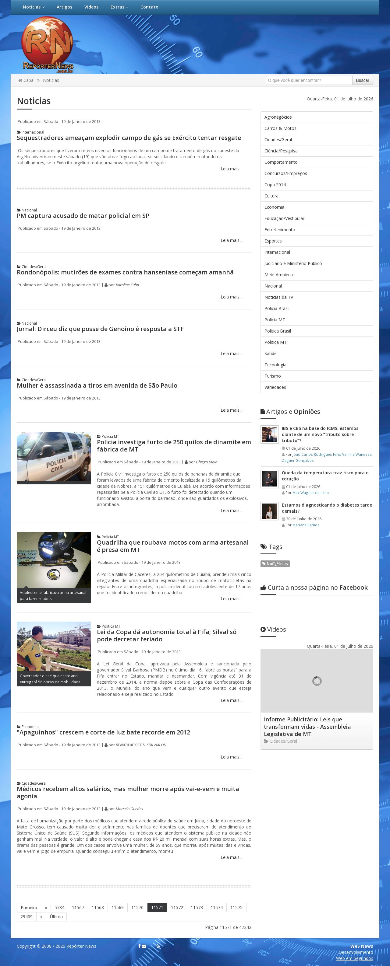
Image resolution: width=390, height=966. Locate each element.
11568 (98, 907)
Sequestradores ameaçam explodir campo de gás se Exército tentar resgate (129, 138)
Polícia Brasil (276, 308)
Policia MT (108, 436)
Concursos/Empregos (285, 173)
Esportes (273, 241)
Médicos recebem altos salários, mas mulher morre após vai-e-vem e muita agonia (128, 792)
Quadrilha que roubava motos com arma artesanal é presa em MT (173, 546)
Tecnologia (275, 365)
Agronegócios (278, 117)
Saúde (270, 353)
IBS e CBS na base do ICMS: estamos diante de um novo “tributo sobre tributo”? (320, 434)
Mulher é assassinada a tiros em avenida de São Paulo (97, 385)
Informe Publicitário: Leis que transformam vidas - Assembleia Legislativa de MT (307, 727)
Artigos (64, 7)
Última (56, 916)
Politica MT (108, 626)
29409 (26, 916)
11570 (137, 907)
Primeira (29, 907)
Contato (149, 7)
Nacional (27, 210)
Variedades (275, 387)
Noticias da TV (278, 297)
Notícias (33, 7)
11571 (157, 907)
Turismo (272, 376)
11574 (217, 907)
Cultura (271, 196)
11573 (197, 907)
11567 (78, 907)
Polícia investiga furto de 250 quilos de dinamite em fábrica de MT (174, 445)
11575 (236, 907)
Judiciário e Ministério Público (293, 263)
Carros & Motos (280, 128)
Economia (28, 726)
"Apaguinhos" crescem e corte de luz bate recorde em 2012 (103, 732)
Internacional (30, 132)
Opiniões (290, 411)
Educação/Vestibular (284, 218)
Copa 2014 (275, 184)
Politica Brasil (277, 331)
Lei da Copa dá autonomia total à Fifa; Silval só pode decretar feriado (166, 635)
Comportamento (281, 162)
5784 (59, 907)
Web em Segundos (354, 958)
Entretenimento (279, 229)
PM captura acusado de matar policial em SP (83, 215)
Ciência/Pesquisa (281, 151)
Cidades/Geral (32, 266)
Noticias (51, 80)
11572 (177, 907)
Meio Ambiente (279, 274)
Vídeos (91, 7)
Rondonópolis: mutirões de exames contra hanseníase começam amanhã (125, 272)
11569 (118, 907)
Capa (26, 80)
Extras (119, 7)
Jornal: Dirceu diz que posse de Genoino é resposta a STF (100, 329)
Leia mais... (230, 169)
